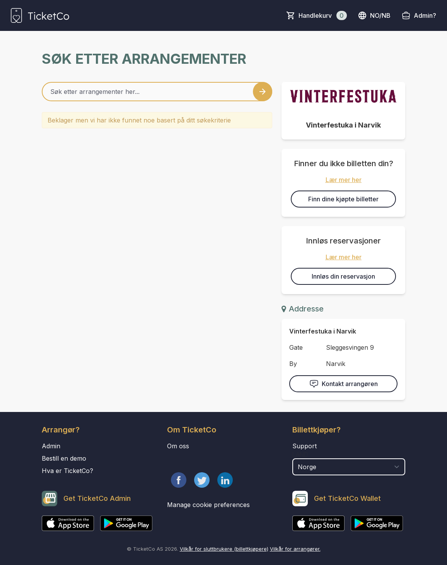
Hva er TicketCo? (67, 471)
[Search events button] (262, 91)
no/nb (374, 15)
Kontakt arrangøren (343, 383)
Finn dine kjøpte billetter (343, 199)
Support (304, 446)
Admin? (425, 15)
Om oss (178, 446)
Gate (296, 347)
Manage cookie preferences (208, 505)
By (293, 364)
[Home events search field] (157, 91)
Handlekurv (323, 15)
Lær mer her (344, 180)
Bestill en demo (64, 458)
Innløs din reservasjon (343, 276)
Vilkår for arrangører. (295, 549)
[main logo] (40, 15)
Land (300, 454)
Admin (51, 446)
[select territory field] (348, 466)
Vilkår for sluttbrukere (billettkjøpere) (224, 549)
